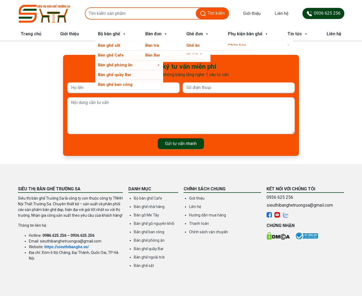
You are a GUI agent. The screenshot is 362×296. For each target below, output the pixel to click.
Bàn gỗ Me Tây (146, 215)
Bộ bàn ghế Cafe (148, 198)
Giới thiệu (252, 13)
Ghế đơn (197, 34)
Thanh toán (199, 223)
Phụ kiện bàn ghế (248, 34)
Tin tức (297, 34)
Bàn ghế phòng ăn (149, 240)
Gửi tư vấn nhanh (181, 143)
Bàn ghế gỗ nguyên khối (154, 223)
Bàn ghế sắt (144, 265)
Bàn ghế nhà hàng (149, 206)
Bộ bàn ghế (112, 34)
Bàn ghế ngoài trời (149, 257)
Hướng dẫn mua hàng (207, 215)
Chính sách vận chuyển (208, 232)
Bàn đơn (156, 34)
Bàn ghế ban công (149, 232)
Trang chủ (31, 33)
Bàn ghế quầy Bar (149, 249)
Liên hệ (281, 13)
